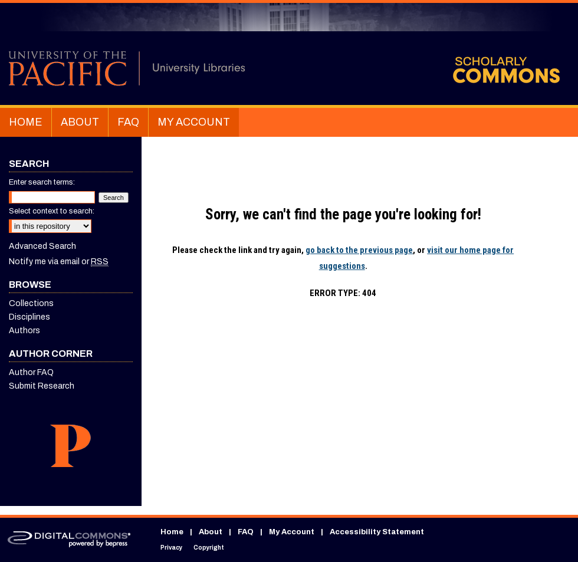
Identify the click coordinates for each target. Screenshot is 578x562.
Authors (24, 330)
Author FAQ (31, 372)
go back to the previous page (359, 250)
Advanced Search (42, 246)
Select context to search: (51, 211)
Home (171, 532)
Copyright (208, 547)
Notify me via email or (59, 261)
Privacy (171, 547)
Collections (31, 303)
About (210, 532)
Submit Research (41, 386)
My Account (291, 532)
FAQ (246, 532)
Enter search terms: (42, 182)
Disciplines (29, 317)
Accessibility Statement (377, 532)
